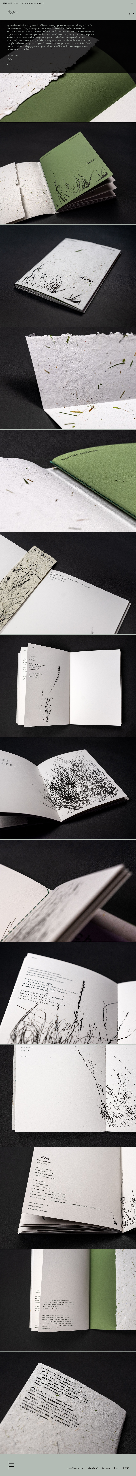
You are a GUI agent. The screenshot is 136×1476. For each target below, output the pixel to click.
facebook (106, 1468)
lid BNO (126, 1468)
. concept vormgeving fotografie (23, 3)
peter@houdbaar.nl (75, 1468)
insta (116, 1468)
